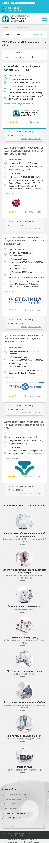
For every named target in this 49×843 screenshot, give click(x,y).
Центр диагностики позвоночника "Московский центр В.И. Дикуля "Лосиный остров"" (23, 338)
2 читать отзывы (33, 310)
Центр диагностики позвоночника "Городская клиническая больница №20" (24, 424)
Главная (5, 27)
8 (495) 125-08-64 (16, 75)
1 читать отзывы (33, 212)
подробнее (11, 194)
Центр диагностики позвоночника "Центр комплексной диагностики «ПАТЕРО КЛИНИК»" (23, 150)
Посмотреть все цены (31, 139)
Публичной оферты (31, 842)
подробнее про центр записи (20, 104)
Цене (23, 57)
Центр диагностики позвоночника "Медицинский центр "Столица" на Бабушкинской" (24, 240)
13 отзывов (34, 122)
